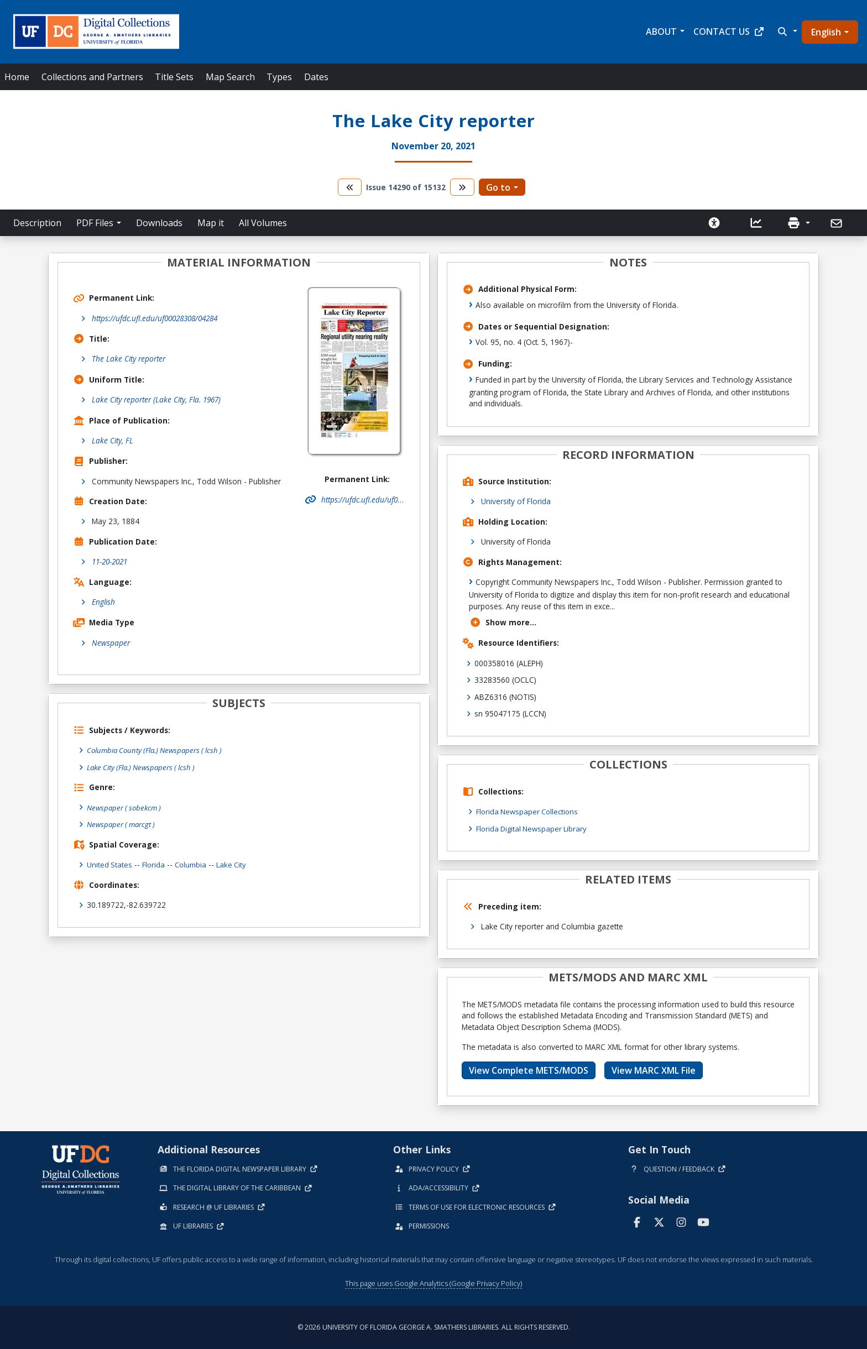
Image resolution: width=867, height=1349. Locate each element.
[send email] (853, 898)
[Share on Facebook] (853, 821)
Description (37, 223)
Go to (498, 187)
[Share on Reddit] (853, 867)
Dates (316, 77)
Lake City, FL (112, 440)
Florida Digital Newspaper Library (534, 828)
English (826, 32)
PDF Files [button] (94, 223)
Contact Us (729, 31)
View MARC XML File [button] (654, 1070)
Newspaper (111, 642)
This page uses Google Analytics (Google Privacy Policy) (433, 1283)
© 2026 (433, 1327)
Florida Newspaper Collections (529, 811)
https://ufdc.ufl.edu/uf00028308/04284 (154, 318)
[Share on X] (853, 852)
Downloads (159, 223)
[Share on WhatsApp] (853, 883)
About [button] (661, 31)
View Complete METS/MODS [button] (528, 1070)
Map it (210, 223)
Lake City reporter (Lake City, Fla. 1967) (156, 399)
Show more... (502, 622)
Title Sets (174, 77)
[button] (786, 31)
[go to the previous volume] (350, 187)
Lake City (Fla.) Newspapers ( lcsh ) (144, 766)
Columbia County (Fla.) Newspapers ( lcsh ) (158, 750)
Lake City (236, 864)
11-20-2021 (109, 561)
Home (16, 77)
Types (279, 77)
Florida (154, 864)
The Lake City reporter (128, 358)
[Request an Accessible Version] (714, 223)
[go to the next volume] (462, 187)
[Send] (837, 223)
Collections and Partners (92, 77)
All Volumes (263, 223)
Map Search (230, 77)
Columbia (193, 864)
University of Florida (516, 501)
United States (110, 864)
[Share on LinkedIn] (853, 836)
